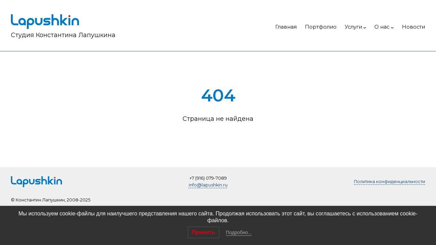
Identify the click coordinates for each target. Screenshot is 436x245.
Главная (286, 27)
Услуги (353, 27)
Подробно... (239, 232)
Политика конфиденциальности (389, 181)
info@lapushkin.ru (208, 184)
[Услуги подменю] (364, 27)
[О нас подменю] (392, 27)
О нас (381, 27)
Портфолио (321, 27)
